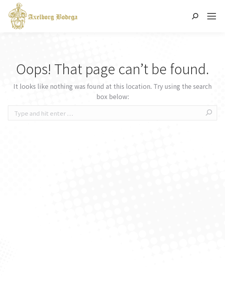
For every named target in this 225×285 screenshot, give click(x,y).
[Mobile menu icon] (211, 16)
